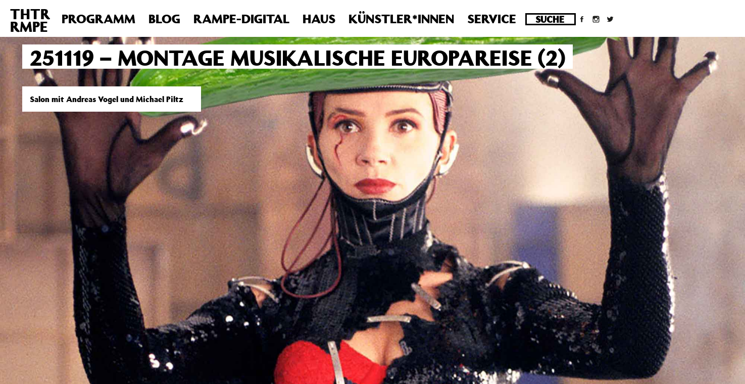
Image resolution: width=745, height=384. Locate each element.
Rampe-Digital (241, 19)
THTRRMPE (30, 20)
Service (491, 19)
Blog (164, 19)
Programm (98, 19)
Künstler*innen (401, 19)
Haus (319, 19)
